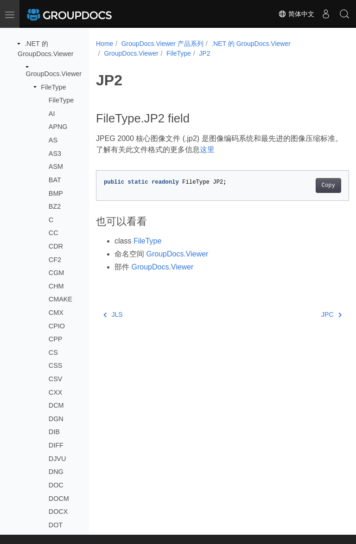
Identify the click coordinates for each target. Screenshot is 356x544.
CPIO (57, 326)
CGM (56, 272)
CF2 (55, 259)
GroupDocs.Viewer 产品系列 (162, 43)
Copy (310, 185)
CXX (56, 392)
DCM (56, 405)
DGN (56, 418)
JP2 (204, 53)
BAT (55, 180)
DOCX (58, 511)
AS (53, 140)
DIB (54, 431)
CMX (56, 312)
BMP (56, 193)
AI (52, 113)
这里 (223, 150)
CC (53, 233)
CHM (56, 286)
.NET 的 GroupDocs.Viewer (251, 43)
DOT (56, 525)
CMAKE (60, 299)
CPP (56, 339)
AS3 (55, 153)
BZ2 (55, 206)
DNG (56, 471)
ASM (56, 166)
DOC (56, 485)
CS (53, 352)
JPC (313, 314)
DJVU (57, 458)
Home (104, 43)
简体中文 (296, 14)
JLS (113, 314)
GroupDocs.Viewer (54, 73)
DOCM (59, 498)
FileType (53, 87)
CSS (56, 365)
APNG (58, 126)
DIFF (56, 445)
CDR (56, 246)
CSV (56, 379)
